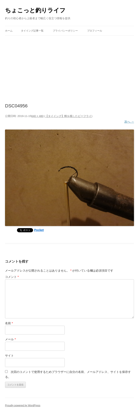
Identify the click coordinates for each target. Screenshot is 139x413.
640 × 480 (37, 116)
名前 (9, 323)
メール (10, 339)
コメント (12, 276)
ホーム (9, 30)
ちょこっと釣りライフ (35, 10)
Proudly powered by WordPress (22, 405)
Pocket (39, 230)
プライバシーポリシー (65, 30)
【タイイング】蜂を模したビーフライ (68, 116)
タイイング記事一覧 (32, 30)
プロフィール (94, 30)
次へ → (129, 121)
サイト (9, 355)
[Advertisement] (69, 67)
